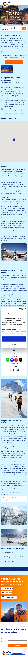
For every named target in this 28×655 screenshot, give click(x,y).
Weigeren (14, 344)
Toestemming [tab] (5, 313)
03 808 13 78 (8, 593)
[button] (14, 139)
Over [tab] (23, 313)
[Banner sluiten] (25, 308)
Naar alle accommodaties (14, 62)
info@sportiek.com (10, 597)
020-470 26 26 (9, 588)
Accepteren (14, 339)
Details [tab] (14, 313)
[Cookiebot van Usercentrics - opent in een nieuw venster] (18, 309)
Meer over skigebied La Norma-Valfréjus (12, 499)
